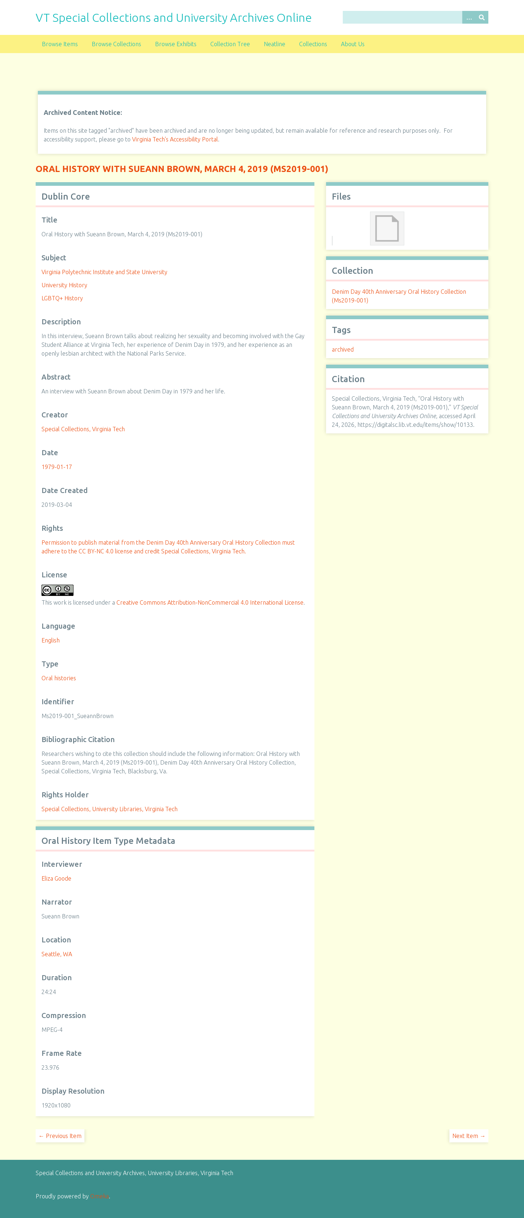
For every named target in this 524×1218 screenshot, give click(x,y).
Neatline (274, 44)
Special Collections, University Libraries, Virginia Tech (109, 809)
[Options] (468, 17)
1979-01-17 (56, 467)
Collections (313, 44)
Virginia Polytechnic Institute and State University (104, 272)
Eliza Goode (56, 878)
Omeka (99, 1196)
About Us (353, 44)
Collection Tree (230, 44)
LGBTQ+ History (62, 298)
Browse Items (60, 44)
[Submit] (481, 17)
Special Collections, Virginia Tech (83, 429)
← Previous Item (60, 1136)
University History (64, 285)
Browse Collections (116, 44)
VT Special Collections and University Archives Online (174, 17)
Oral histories (58, 678)
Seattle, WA (56, 954)
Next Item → (468, 1136)
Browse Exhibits (175, 44)
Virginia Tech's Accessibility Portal (175, 139)
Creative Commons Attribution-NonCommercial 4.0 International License (209, 602)
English (50, 640)
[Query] (416, 17)
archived (343, 349)
